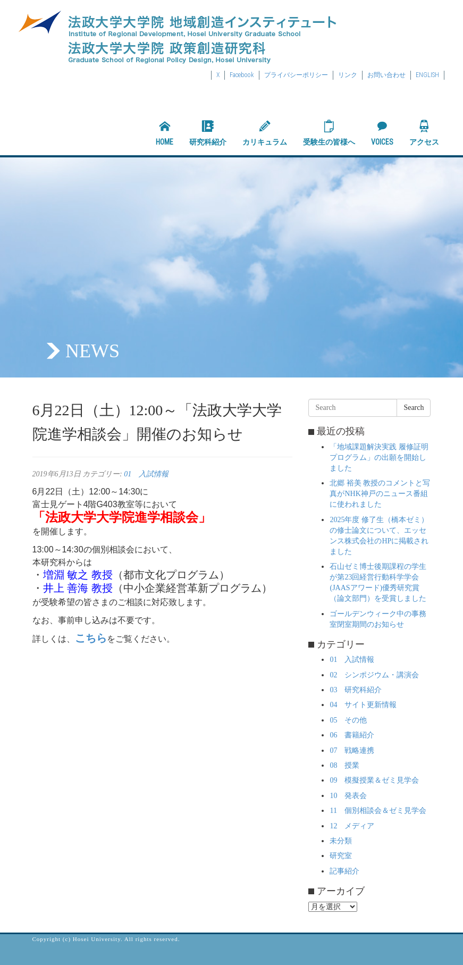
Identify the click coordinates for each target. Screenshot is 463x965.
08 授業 (344, 765)
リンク (347, 75)
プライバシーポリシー (296, 75)
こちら (91, 638)
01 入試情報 (146, 474)
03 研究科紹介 (356, 690)
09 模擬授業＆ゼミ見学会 (374, 780)
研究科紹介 (207, 133)
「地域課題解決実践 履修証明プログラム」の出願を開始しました (379, 457)
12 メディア (352, 826)
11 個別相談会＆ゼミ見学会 (378, 811)
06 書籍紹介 (352, 735)
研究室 (341, 856)
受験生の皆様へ (329, 133)
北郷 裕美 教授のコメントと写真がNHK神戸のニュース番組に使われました (380, 493)
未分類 (341, 841)
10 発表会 (348, 796)
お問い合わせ (386, 75)
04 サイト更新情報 (363, 705)
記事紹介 (344, 871)
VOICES (382, 133)
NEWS (92, 351)
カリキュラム (264, 133)
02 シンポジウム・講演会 (374, 675)
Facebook (242, 75)
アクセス (424, 133)
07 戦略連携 (352, 750)
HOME (164, 133)
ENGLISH (427, 75)
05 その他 (348, 720)
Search (413, 408)
